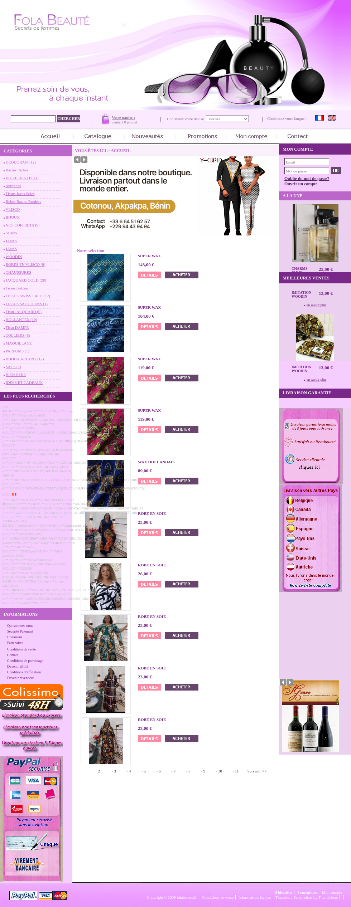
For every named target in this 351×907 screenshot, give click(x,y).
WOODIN (14, 256)
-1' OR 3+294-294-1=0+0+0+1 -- (45, 517)
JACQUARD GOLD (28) (26, 280)
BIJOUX (13, 217)
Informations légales (255, 897)
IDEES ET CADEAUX (24, 382)
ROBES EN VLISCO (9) (25, 264)
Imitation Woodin (301, 294)
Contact (12, 655)
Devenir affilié (17, 666)
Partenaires (15, 643)
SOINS (11, 233)
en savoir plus (317, 305)
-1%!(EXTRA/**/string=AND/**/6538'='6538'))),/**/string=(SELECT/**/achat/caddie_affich (38, 411)
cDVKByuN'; (10, 521)
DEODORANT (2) (21, 162)
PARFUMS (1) (17, 351)
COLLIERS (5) (18, 335)
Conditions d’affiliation (24, 672)
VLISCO (13, 209)
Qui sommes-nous (20, 626)
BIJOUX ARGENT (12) (25, 359)
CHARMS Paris (299, 270)
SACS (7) (13, 367)
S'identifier (283, 892)
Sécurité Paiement (20, 631)
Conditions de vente (21, 649)
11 (237, 771)
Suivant (253, 771)
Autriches (13, 186)
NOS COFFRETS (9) (23, 225)
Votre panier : (123, 117)
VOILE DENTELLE (22, 178)
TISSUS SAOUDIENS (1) (27, 304)
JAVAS (11, 241)
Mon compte (332, 892)
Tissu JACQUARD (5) (24, 311)
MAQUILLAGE (19, 343)
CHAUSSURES (19, 272)
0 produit (130, 122)
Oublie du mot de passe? (306, 178)
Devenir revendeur (20, 678)
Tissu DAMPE (17, 327)
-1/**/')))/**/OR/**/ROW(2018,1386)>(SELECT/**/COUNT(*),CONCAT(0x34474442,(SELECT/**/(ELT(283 (34, 564)
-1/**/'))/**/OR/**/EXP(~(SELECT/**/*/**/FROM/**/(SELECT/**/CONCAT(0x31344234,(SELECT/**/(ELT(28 (45, 432)
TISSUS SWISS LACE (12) (28, 296)
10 (220, 771)
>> (265, 771)
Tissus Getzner (17, 288)
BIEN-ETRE (16, 374)
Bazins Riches (17, 170)
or (14, 493)
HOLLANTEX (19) (21, 319)
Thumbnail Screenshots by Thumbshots (306, 897)
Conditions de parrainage (25, 661)
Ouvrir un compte (300, 183)
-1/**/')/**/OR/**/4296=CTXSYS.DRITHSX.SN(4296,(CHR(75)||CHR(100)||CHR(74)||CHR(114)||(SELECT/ (38, 454)
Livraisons (14, 637)
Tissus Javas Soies (20, 193)
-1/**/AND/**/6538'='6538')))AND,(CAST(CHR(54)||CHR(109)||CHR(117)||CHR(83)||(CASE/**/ (35, 577)
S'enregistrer (307, 892)
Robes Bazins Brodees (23, 201)
